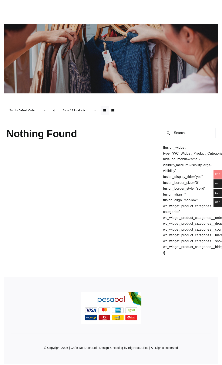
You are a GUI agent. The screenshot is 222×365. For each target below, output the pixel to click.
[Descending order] (54, 110)
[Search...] (189, 133)
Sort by (22, 110)
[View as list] (113, 110)
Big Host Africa (138, 347)
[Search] (168, 133)
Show (74, 110)
